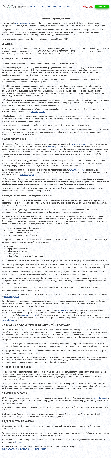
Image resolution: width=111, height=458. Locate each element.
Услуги (40, 6)
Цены (32, 6)
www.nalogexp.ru (22, 23)
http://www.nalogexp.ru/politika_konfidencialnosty (24, 449)
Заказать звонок (102, 6)
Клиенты (57, 6)
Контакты (67, 6)
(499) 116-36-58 (88, 6)
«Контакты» (19, 442)
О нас (48, 6)
